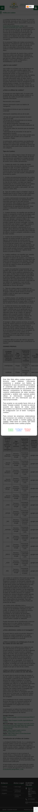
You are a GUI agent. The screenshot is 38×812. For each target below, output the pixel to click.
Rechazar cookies (28, 430)
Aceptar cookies (10, 430)
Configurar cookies (19, 430)
